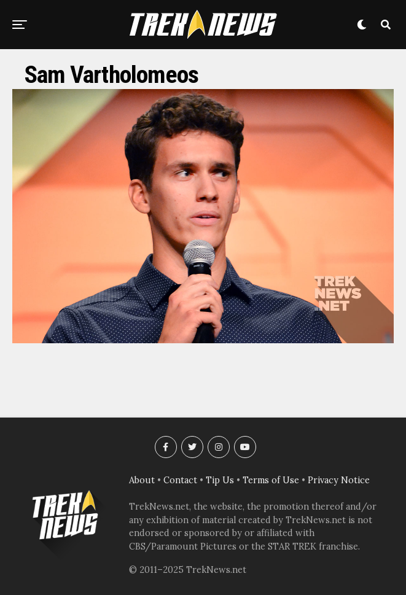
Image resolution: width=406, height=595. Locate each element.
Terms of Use (271, 480)
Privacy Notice (339, 480)
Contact (180, 480)
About (142, 480)
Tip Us (220, 480)
